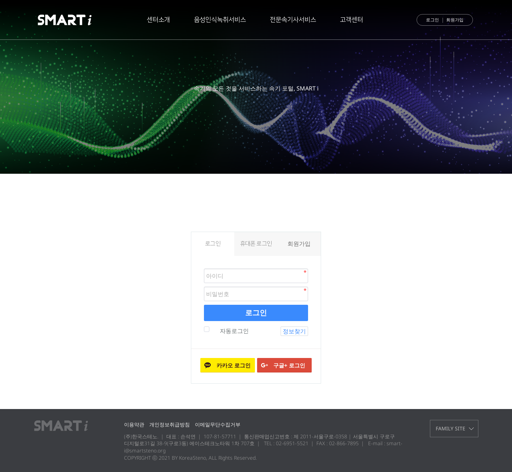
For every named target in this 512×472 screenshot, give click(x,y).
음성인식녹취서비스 (220, 20)
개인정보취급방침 (169, 424)
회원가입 (455, 20)
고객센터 (351, 20)
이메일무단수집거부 (217, 424)
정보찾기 (294, 331)
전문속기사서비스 (293, 20)
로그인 (432, 20)
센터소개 (158, 20)
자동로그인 (233, 331)
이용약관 (134, 424)
